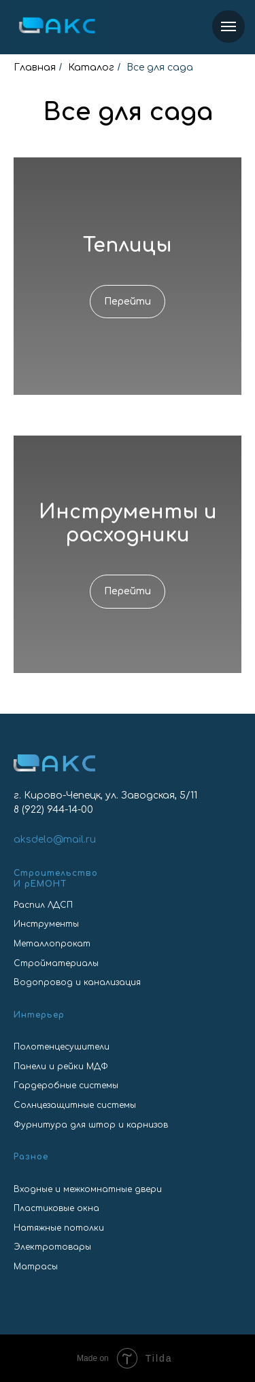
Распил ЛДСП (43, 905)
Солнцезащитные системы (75, 1105)
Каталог (91, 67)
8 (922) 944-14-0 (50, 810)
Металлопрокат (52, 943)
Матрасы (36, 1266)
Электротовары (52, 1247)
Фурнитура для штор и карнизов (91, 1125)
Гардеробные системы (66, 1085)
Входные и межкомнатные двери (88, 1189)
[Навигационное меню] (228, 26)
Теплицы (127, 245)
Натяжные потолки (59, 1228)
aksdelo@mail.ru (55, 839)
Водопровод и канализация (77, 982)
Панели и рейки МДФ (61, 1066)
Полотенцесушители (61, 1047)
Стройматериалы (56, 963)
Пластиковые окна (56, 1208)
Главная (35, 67)
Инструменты (46, 924)
